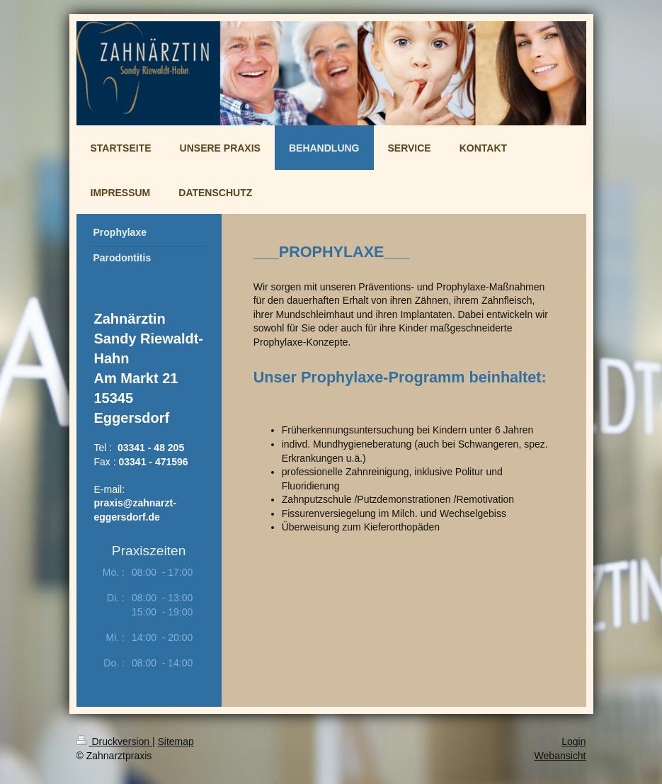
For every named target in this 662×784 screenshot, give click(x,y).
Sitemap (176, 741)
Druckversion (114, 741)
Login (573, 741)
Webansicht (560, 755)
